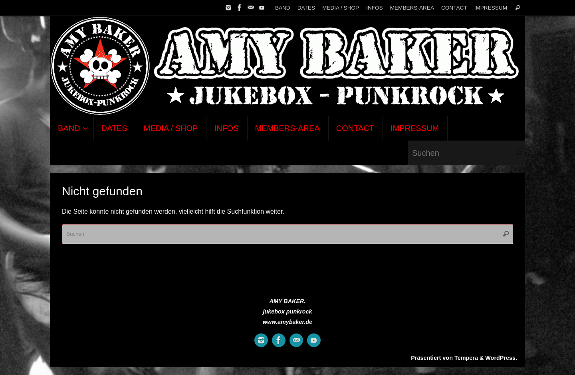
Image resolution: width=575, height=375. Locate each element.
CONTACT (454, 8)
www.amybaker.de (287, 322)
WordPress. (501, 358)
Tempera (466, 358)
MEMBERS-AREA (412, 8)
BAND (282, 8)
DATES (306, 8)
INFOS (374, 8)
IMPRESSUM (490, 8)
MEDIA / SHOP (340, 8)
